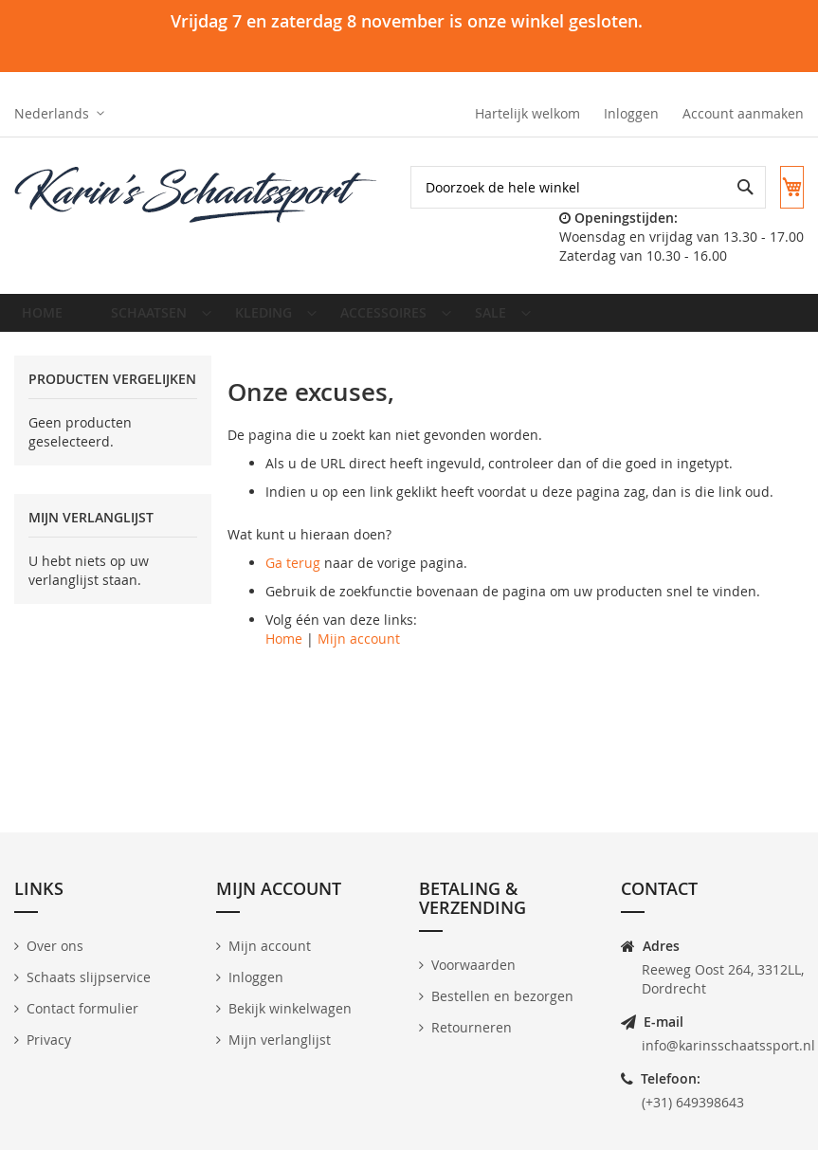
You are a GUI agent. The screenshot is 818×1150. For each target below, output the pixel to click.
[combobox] (626, 230)
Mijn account (359, 670)
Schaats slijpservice (89, 977)
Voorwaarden (473, 965)
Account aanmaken (743, 113)
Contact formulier (82, 1008)
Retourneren (471, 1027)
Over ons (55, 946)
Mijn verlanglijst (279, 1040)
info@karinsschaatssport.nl (728, 1045)
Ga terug (292, 594)
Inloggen (631, 113)
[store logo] (196, 196)
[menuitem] (151, 337)
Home (283, 670)
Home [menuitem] (48, 337)
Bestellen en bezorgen (502, 996)
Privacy (49, 1040)
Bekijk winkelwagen (290, 1008)
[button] (59, 114)
